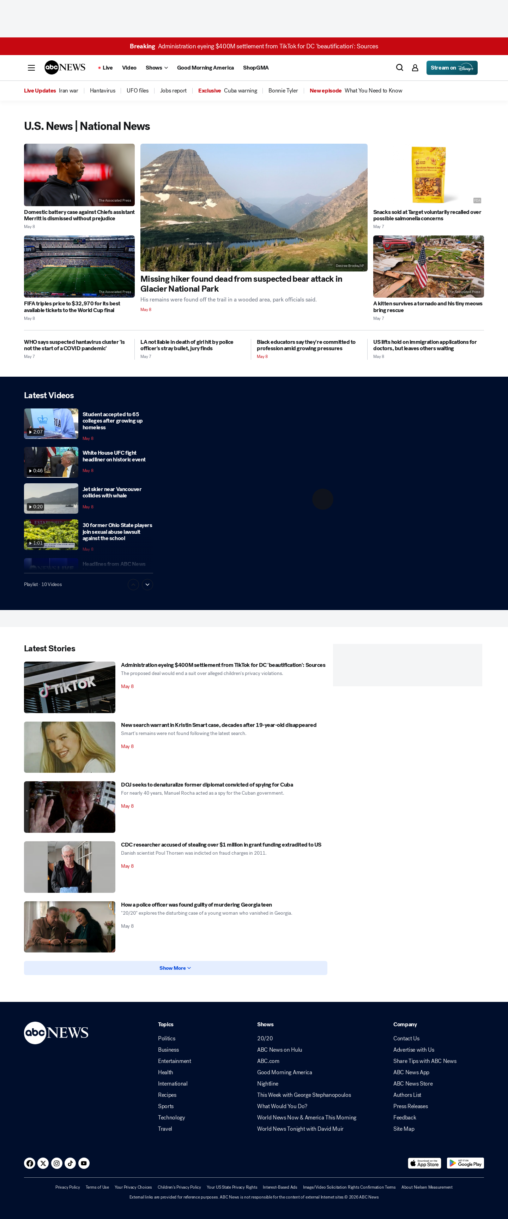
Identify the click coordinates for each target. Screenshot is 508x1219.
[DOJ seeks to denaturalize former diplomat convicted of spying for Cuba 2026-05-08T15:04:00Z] (69, 807)
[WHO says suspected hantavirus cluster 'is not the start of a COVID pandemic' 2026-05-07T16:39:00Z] (76, 345)
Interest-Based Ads (280, 1187)
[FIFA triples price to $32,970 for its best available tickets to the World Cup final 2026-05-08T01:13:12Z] (79, 266)
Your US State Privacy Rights (232, 1187)
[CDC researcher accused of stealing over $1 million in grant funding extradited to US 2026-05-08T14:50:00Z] (69, 867)
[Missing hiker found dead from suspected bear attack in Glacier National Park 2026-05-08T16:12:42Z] (254, 207)
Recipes (167, 1095)
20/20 (265, 1038)
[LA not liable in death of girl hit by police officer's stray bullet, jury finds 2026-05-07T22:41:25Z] (192, 345)
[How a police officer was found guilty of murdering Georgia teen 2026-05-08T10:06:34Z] (69, 927)
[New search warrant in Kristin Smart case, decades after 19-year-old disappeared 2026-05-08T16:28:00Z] (69, 747)
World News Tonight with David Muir (300, 1129)
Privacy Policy (67, 1187)
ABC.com (268, 1061)
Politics (166, 1038)
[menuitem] (68, 91)
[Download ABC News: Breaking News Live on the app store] (425, 1163)
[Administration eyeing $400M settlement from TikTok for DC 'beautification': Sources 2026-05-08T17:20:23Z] (69, 687)
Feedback (404, 1118)
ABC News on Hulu (279, 1050)
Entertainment (174, 1061)
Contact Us (406, 1038)
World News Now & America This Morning (306, 1118)
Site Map (403, 1129)
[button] (31, 68)
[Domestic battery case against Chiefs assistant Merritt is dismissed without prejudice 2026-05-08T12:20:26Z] (79, 175)
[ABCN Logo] (64, 67)
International (173, 1084)
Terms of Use (97, 1187)
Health (165, 1072)
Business (168, 1050)
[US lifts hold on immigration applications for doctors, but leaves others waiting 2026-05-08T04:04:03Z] (428, 345)
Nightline (267, 1084)
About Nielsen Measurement (427, 1187)
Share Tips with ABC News (424, 1061)
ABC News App (411, 1072)
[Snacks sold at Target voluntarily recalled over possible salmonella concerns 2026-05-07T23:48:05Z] (428, 175)
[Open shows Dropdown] (156, 67)
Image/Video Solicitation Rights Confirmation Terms (349, 1187)
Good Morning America (284, 1072)
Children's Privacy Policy (179, 1187)
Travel (165, 1129)
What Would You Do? (282, 1106)
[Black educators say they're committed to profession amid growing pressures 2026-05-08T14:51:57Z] (309, 345)
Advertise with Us (413, 1050)
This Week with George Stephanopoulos (304, 1095)
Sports (166, 1106)
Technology (171, 1118)
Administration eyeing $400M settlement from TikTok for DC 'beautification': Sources (254, 46)
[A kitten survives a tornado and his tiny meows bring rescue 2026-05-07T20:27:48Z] (428, 266)
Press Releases (410, 1106)
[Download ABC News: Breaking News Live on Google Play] (465, 1163)
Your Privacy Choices (133, 1187)
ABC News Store (413, 1084)
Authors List (407, 1095)
